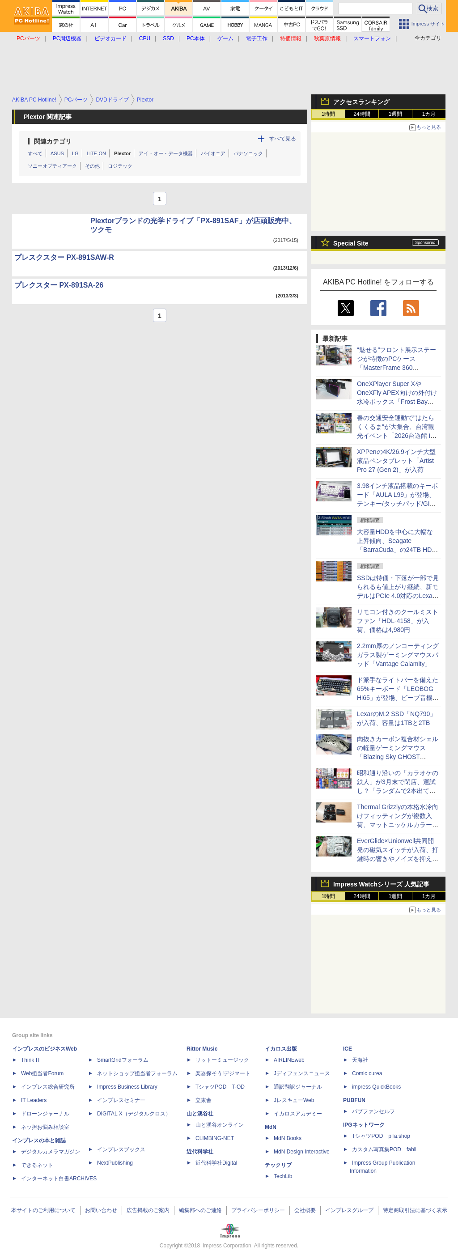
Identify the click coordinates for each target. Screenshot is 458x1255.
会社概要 (305, 1210)
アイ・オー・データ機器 (166, 153)
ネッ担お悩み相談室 (45, 1127)
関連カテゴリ (53, 141)
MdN (270, 1127)
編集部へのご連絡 (200, 1210)
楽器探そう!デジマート (222, 1073)
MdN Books (287, 1138)
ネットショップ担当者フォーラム (137, 1073)
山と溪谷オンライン (219, 1125)
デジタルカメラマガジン (50, 1152)
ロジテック (120, 166)
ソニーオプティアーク (52, 166)
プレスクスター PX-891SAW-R (64, 257)
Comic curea (367, 1073)
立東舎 (203, 1100)
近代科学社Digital (216, 1163)
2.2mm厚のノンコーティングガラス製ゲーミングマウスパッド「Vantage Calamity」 (398, 654)
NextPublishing (115, 1163)
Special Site (351, 243)
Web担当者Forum (42, 1073)
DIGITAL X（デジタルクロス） (134, 1114)
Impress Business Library (127, 1087)
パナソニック (248, 153)
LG (75, 153)
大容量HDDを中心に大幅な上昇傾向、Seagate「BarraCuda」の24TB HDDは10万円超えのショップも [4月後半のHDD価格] (396, 549)
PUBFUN (354, 1100)
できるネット (37, 1165)
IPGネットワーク (364, 1125)
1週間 (396, 114)
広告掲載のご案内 (148, 1210)
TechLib (283, 1176)
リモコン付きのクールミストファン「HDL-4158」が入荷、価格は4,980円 (397, 620)
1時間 (328, 114)
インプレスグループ (349, 1210)
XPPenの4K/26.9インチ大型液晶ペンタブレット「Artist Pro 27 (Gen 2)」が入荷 (396, 460)
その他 (92, 166)
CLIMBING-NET (214, 1138)
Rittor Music (202, 1049)
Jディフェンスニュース (302, 1073)
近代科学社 (200, 1152)
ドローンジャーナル (45, 1114)
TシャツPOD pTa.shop (381, 1136)
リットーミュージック (222, 1060)
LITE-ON (96, 153)
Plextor (122, 153)
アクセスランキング (361, 102)
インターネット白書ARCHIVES (59, 1178)
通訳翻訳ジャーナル (298, 1087)
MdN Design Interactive (302, 1152)
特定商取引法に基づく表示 (415, 1210)
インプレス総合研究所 (48, 1087)
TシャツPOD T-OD (220, 1087)
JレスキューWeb (294, 1100)
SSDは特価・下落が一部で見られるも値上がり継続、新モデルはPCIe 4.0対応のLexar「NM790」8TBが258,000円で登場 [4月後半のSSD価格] (398, 595)
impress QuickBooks (376, 1087)
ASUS (57, 153)
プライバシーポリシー (258, 1210)
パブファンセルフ (373, 1111)
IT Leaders (34, 1100)
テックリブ (278, 1165)
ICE (347, 1049)
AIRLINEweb (289, 1060)
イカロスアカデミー (298, 1114)
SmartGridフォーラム (122, 1060)
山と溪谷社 (200, 1114)
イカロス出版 (281, 1049)
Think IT (30, 1060)
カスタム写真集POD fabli (384, 1149)
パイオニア (213, 153)
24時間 (361, 114)
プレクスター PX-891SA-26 (58, 285)
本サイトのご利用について (43, 1210)
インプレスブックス (121, 1149)
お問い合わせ (101, 1210)
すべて (35, 153)
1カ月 (429, 114)
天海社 (360, 1060)
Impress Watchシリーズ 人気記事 (381, 884)
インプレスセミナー (121, 1100)
